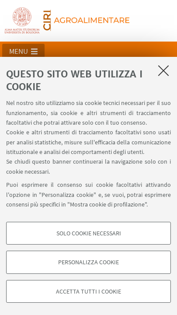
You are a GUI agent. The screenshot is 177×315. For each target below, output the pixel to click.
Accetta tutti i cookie (88, 291)
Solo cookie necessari (88, 233)
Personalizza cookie (88, 262)
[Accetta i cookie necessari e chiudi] (163, 70)
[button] (23, 51)
